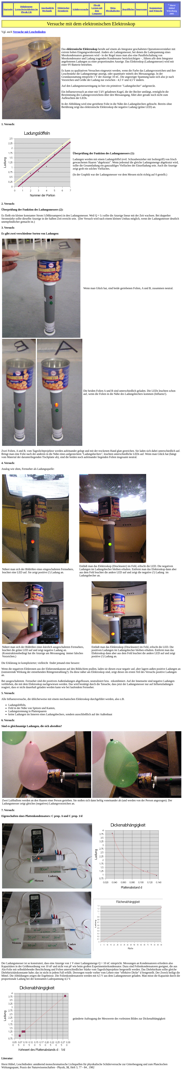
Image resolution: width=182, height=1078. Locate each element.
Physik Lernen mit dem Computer (97, 9)
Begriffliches (128, 9)
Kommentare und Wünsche (156, 9)
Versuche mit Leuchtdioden (29, 31)
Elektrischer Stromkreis (64, 9)
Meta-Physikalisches (113, 9)
